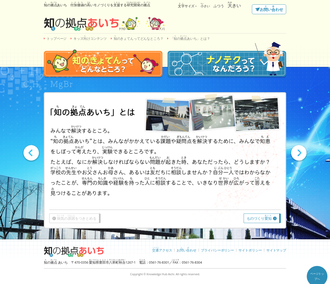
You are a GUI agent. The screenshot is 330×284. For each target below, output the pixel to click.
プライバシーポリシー (217, 250)
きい (234, 6)
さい (205, 6)
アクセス (162, 249)
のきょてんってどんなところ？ (138, 38)
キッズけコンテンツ (90, 38)
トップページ (57, 38)
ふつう (218, 5)
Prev (31, 153)
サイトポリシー (250, 250)
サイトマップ (276, 250)
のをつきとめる (76, 217)
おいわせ (271, 8)
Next (299, 153)
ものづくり (259, 217)
